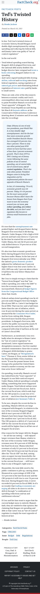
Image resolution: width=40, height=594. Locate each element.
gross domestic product (22, 261)
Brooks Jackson (10, 24)
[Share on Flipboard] (28, 35)
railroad (11, 80)
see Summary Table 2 (25, 399)
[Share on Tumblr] (23, 35)
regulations (27, 536)
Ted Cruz (13, 539)
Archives (14, 567)
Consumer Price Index (25, 314)
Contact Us (30, 571)
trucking (23, 80)
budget (11, 536)
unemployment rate (24, 226)
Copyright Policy (12, 571)
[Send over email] (32, 35)
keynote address (20, 110)
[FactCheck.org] (28, 2)
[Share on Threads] (15, 35)
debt (18, 536)
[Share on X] (11, 35)
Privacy (26, 567)
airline (4, 80)
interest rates (19, 88)
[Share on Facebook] (5, 35)
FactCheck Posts (11, 9)
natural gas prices (9, 85)
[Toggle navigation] (3, 2)
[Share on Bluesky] (19, 35)
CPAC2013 (12, 532)
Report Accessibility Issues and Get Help (20, 576)
